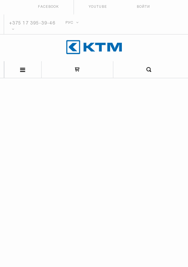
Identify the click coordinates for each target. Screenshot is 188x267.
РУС (72, 22)
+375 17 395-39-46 (32, 23)
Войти (143, 7)
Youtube (98, 7)
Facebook (48, 7)
